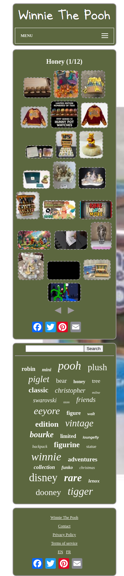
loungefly (91, 437)
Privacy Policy (64, 534)
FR (68, 552)
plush (97, 367)
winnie (46, 456)
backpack (39, 446)
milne (96, 392)
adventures (82, 459)
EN (60, 552)
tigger (80, 491)
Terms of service (64, 543)
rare (73, 478)
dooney (48, 492)
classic (38, 390)
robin (28, 369)
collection (44, 467)
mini (46, 369)
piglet (39, 379)
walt (91, 413)
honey (79, 381)
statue (91, 446)
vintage (79, 423)
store (66, 402)
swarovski (45, 400)
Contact (64, 526)
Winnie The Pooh (64, 517)
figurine (67, 445)
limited (68, 436)
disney (43, 478)
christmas (87, 467)
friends (86, 400)
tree (96, 381)
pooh (69, 365)
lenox (94, 481)
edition (47, 424)
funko (67, 467)
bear (61, 380)
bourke (42, 434)
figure (73, 413)
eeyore (47, 410)
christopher (70, 390)
